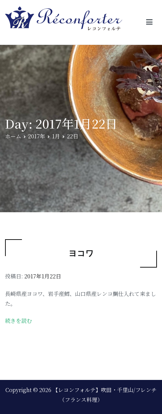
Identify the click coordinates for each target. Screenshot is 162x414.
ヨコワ (81, 253)
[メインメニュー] (149, 22)
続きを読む (18, 321)
